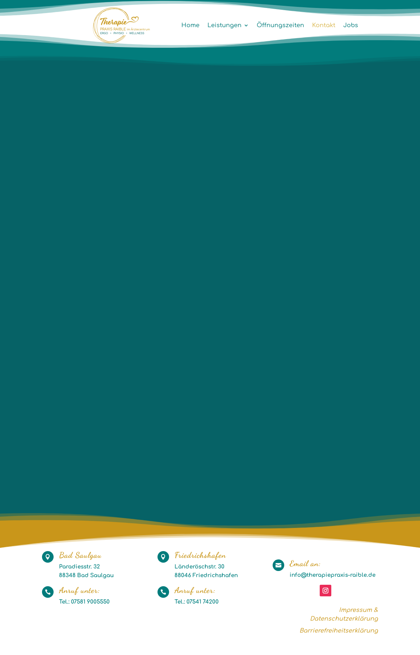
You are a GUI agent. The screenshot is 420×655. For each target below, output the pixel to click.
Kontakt (323, 25)
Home (190, 25)
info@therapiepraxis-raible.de (332, 575)
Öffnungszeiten (280, 25)
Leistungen (224, 25)
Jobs (350, 25)
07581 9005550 (90, 602)
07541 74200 (202, 602)
